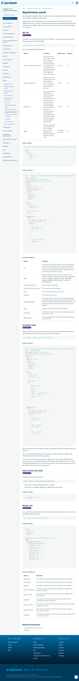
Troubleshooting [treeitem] (7, 157)
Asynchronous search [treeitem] (10, 112)
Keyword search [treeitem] (8, 84)
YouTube (61, 650)
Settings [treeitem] (8, 119)
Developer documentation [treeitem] (10, 160)
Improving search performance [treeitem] (8, 99)
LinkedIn (61, 647)
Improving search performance (34, 8)
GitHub (10, 647)
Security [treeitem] (5, 56)
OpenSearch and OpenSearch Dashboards (10, 9)
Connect (61, 642)
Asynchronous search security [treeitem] (11, 115)
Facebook (61, 655)
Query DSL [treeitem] (5, 70)
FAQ (34, 650)
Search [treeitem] (5, 80)
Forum (10, 645)
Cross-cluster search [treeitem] (9, 124)
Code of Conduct (13, 642)
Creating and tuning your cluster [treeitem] (10, 41)
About (35, 642)
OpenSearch (9, 3)
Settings (26, 630)
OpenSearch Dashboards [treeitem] (9, 52)
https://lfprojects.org (56, 677)
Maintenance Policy (39, 647)
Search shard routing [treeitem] (10, 109)
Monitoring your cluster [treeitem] (9, 139)
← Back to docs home (8, 15)
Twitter (61, 645)
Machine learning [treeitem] (7, 131)
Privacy (35, 658)
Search (24, 8)
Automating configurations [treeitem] (7, 135)
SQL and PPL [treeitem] (6, 73)
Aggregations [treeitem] (6, 77)
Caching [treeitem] (7, 102)
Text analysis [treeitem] (6, 66)
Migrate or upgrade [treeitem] (8, 37)
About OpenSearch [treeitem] (8, 23)
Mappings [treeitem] (5, 63)
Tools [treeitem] (4, 150)
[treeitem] (18, 23)
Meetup (61, 653)
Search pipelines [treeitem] (8, 95)
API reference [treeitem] (6, 153)
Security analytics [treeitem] (8, 59)
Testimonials (37, 653)
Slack (9, 650)
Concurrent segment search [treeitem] (10, 106)
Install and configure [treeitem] (9, 33)
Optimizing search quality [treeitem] (9, 92)
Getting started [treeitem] (7, 26)
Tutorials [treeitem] (5, 30)
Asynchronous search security (33, 628)
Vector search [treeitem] (7, 127)
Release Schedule (38, 645)
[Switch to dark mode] (72, 3)
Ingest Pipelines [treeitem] (7, 49)
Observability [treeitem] (6, 143)
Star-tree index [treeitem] (9, 121)
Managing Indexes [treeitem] (7, 45)
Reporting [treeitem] (5, 146)
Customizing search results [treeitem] (9, 87)
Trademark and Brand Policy (41, 655)
